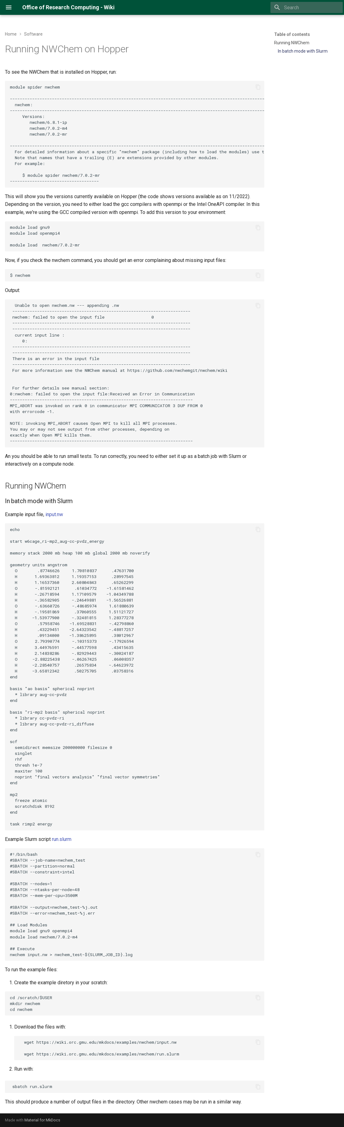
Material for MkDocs (42, 1120)
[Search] (306, 7)
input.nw (54, 514)
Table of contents (292, 34)
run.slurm (61, 839)
